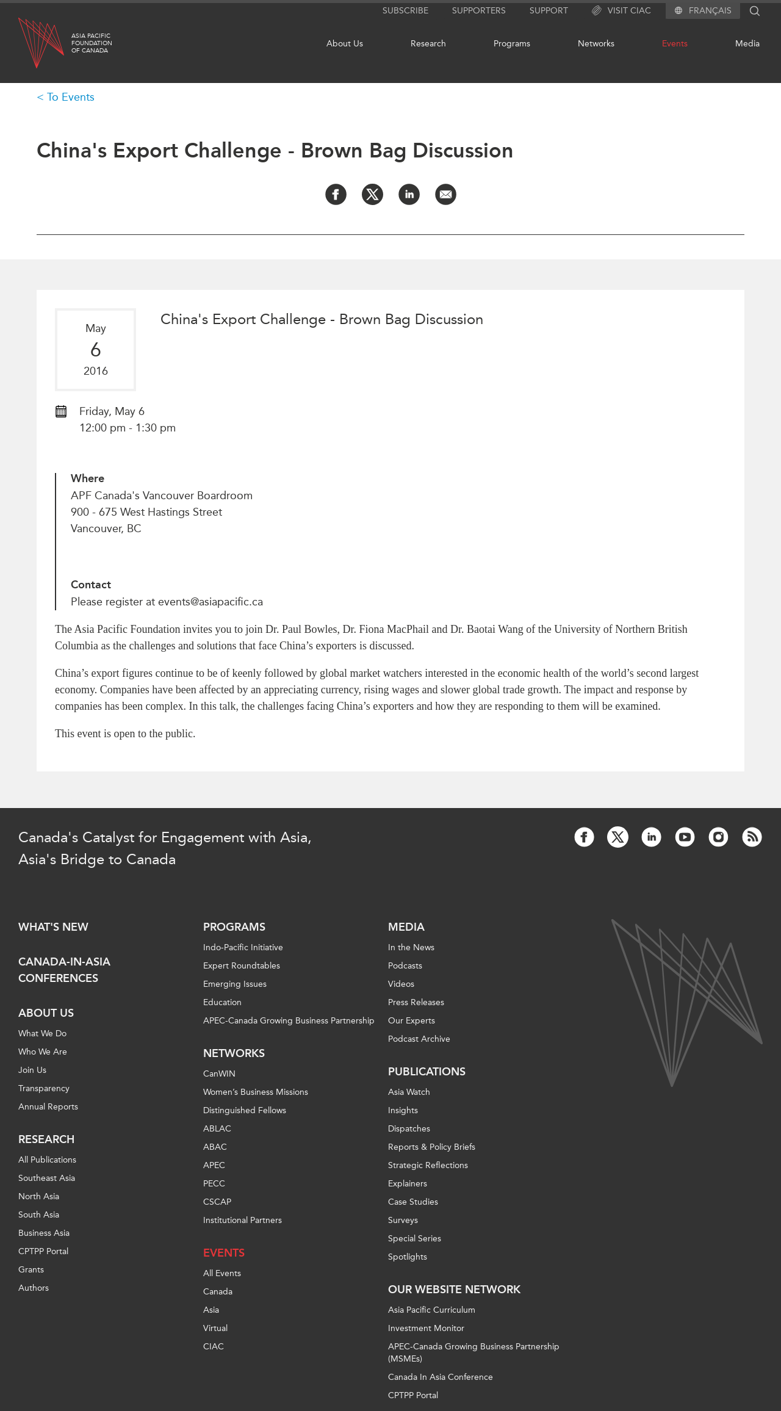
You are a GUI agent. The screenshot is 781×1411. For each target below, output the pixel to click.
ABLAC (217, 1129)
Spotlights (407, 1257)
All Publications (47, 1160)
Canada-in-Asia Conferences (64, 970)
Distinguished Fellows (244, 1110)
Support (549, 10)
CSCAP (217, 1202)
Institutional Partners (242, 1220)
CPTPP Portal (43, 1251)
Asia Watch (409, 1092)
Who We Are (42, 1052)
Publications (427, 1071)
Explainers (407, 1183)
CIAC (213, 1346)
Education (222, 1002)
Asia (211, 1310)
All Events (222, 1273)
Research (428, 43)
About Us (344, 43)
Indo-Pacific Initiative (243, 947)
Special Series (414, 1238)
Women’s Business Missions (255, 1092)
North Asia (38, 1196)
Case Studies (413, 1202)
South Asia (38, 1215)
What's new (53, 927)
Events (675, 43)
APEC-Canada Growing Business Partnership (289, 1021)
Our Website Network (454, 1289)
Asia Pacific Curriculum (431, 1310)
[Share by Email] (445, 194)
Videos (401, 984)
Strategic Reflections (428, 1165)
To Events (71, 97)
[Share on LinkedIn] (409, 194)
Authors (33, 1288)
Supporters (479, 10)
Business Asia (44, 1233)
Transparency (44, 1088)
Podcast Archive (419, 1039)
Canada (217, 1291)
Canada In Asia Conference (440, 1377)
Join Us (32, 1070)
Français (710, 11)
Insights (403, 1110)
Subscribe (405, 10)
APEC (214, 1165)
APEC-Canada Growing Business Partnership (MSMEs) (474, 1352)
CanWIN (219, 1074)
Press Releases (416, 1002)
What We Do (42, 1033)
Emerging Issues (235, 984)
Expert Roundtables (241, 966)
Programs (512, 43)
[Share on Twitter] (372, 194)
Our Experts (411, 1021)
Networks (596, 43)
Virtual (215, 1328)
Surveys (403, 1220)
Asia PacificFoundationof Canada (91, 43)
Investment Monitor (426, 1328)
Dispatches (409, 1129)
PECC (214, 1183)
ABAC (215, 1147)
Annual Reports (48, 1107)
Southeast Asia (46, 1178)
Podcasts (405, 966)
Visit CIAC (621, 10)
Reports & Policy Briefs (431, 1147)
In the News (411, 947)
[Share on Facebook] (336, 194)
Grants (31, 1270)
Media (747, 43)
